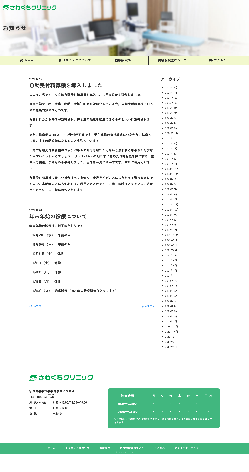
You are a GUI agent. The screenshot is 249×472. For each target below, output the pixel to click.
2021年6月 (171, 260)
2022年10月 (172, 209)
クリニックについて (77, 448)
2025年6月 (171, 118)
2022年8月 (171, 219)
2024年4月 (171, 153)
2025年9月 (171, 108)
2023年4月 (171, 194)
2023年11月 (171, 174)
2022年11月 (171, 204)
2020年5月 (171, 301)
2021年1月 (171, 275)
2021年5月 (171, 265)
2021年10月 (171, 240)
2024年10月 (172, 138)
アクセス (159, 448)
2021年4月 (171, 270)
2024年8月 (171, 143)
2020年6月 (171, 296)
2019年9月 (171, 336)
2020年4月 (171, 306)
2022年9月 (171, 214)
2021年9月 (171, 245)
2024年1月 (171, 164)
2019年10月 (171, 331)
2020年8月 (171, 291)
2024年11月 (171, 133)
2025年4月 (171, 123)
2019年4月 (171, 347)
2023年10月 (172, 179)
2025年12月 (172, 97)
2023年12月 (172, 169)
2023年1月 (171, 199)
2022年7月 (171, 225)
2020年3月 (171, 311)
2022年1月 (171, 230)
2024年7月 (171, 148)
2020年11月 (171, 286)
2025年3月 (171, 128)
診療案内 (104, 448)
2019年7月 (171, 341)
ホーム (51, 448)
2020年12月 (172, 280)
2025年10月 (172, 103)
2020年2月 (171, 316)
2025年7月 (171, 113)
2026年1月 (171, 92)
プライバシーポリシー (188, 448)
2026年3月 (171, 87)
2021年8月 (171, 250)
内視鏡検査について (132, 448)
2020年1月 (171, 321)
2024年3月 (171, 158)
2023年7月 (171, 189)
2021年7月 (171, 255)
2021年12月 (171, 235)
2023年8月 (171, 184)
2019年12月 (171, 326)
